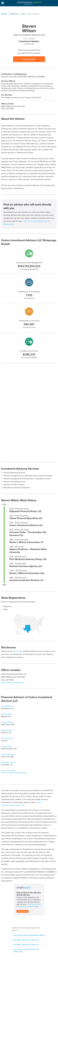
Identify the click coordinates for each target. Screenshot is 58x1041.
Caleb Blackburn (7, 706)
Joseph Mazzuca (8, 754)
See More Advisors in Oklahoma (26, 940)
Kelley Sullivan (7, 730)
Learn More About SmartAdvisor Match (29, 935)
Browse (4, 14)
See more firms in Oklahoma (12, 682)
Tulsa (23, 14)
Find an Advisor (29, 59)
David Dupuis (6, 714)
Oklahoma (14, 14)
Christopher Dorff (8, 762)
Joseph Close (6, 746)
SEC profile (18, 651)
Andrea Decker (7, 722)
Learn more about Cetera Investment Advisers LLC (14, 771)
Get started (22, 911)
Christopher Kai (7, 738)
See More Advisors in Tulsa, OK (26, 944)
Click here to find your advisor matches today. (28, 905)
